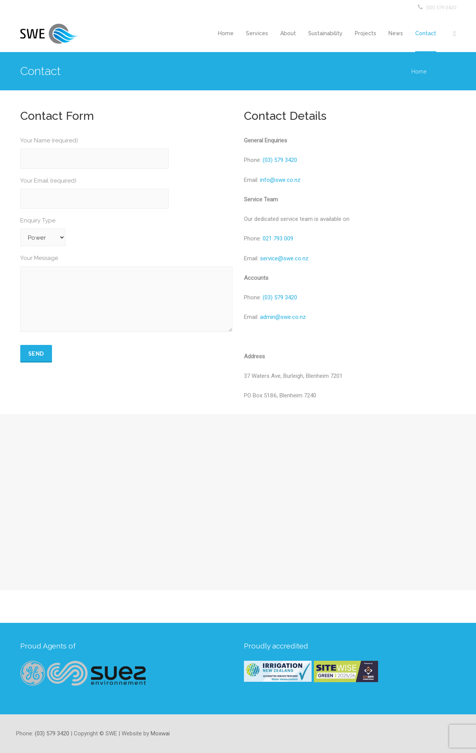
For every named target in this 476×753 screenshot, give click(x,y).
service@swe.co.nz (283, 258)
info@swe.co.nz (280, 179)
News (395, 33)
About (288, 33)
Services (257, 33)
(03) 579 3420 (441, 7)
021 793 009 (278, 238)
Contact (425, 33)
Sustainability (325, 33)
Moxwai (160, 733)
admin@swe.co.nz (283, 317)
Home (226, 33)
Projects (365, 33)
